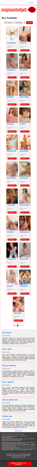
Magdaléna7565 (12, 70)
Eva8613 (10, 286)
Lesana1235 (24, 178)
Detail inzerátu (11, 50)
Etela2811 (10, 124)
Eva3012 (22, 124)
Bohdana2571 (11, 178)
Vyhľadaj (29, 22)
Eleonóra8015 (24, 97)
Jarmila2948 (24, 70)
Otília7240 (10, 232)
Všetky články (18, 430)
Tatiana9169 (17, 313)
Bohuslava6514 (25, 259)
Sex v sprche (8, 382)
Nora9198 (10, 97)
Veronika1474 (11, 259)
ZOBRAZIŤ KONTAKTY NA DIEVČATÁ (18, 463)
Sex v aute (6, 349)
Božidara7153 (11, 151)
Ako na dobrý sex (10, 400)
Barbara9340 (24, 151)
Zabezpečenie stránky (26, 455)
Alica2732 (23, 43)
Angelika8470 (11, 43)
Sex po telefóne (9, 365)
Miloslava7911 (24, 232)
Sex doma (6, 333)
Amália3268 (23, 286)
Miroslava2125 (24, 205)
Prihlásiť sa (31, 2)
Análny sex (7, 416)
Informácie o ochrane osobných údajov (14, 455)
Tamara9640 (11, 205)
